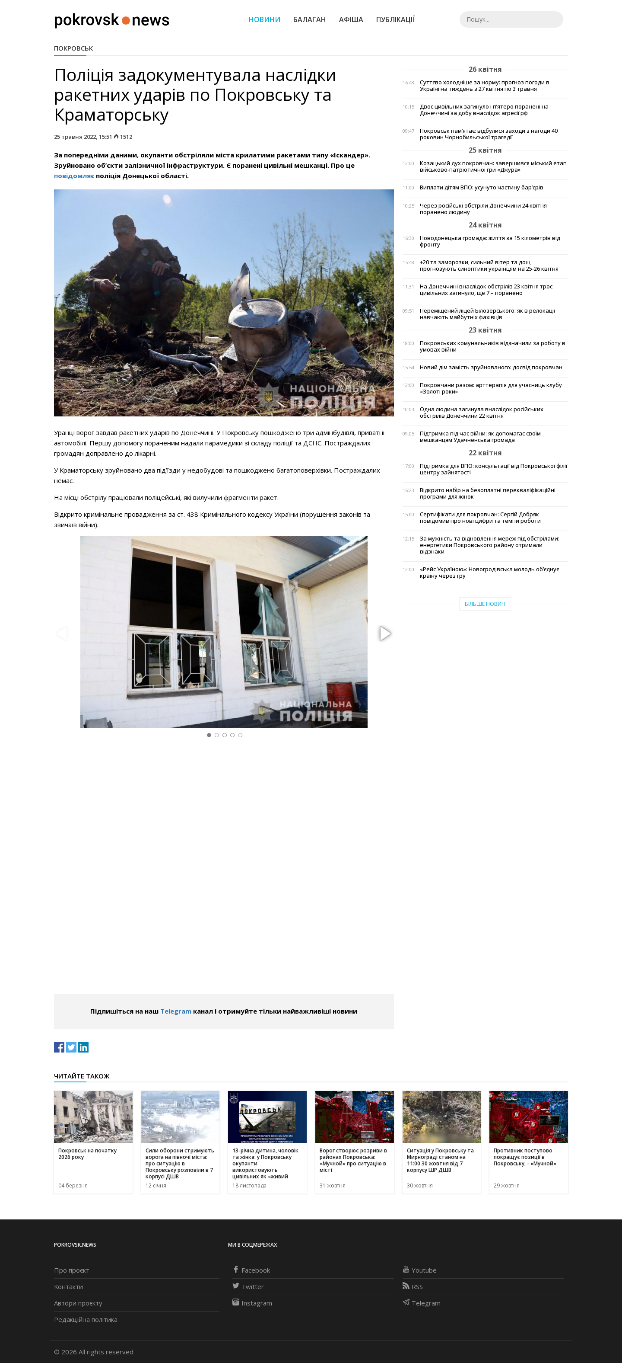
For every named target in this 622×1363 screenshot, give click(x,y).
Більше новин (485, 604)
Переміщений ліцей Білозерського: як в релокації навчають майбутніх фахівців (487, 313)
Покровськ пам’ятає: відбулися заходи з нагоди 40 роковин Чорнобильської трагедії (489, 134)
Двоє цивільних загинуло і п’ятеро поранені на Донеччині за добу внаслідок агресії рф (484, 109)
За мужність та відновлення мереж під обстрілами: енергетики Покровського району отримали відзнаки (489, 545)
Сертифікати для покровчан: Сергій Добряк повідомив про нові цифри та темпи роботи (480, 517)
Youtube (420, 1270)
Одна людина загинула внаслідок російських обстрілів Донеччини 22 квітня (481, 412)
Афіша (351, 19)
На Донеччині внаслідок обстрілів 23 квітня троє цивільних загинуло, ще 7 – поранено (486, 289)
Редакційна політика (85, 1319)
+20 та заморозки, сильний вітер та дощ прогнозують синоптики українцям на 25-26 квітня (489, 265)
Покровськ (73, 48)
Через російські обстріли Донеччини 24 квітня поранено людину (483, 208)
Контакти (68, 1286)
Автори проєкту (78, 1303)
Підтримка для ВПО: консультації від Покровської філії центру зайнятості (493, 469)
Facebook (251, 1270)
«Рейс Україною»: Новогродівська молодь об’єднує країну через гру (489, 572)
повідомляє (74, 175)
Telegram (175, 1011)
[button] (384, 634)
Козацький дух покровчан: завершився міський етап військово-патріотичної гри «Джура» (493, 166)
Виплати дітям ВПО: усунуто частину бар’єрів (481, 187)
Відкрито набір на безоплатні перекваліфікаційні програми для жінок (487, 493)
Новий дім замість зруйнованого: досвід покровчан (491, 367)
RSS (413, 1286)
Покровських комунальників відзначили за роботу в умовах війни (492, 346)
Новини (264, 19)
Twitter (248, 1286)
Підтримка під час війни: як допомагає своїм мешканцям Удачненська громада (480, 436)
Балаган (309, 19)
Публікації (395, 19)
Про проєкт (71, 1270)
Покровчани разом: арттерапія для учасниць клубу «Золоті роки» (491, 388)
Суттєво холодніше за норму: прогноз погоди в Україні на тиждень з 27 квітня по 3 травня (484, 85)
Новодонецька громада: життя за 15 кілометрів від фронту (490, 241)
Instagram (252, 1303)
